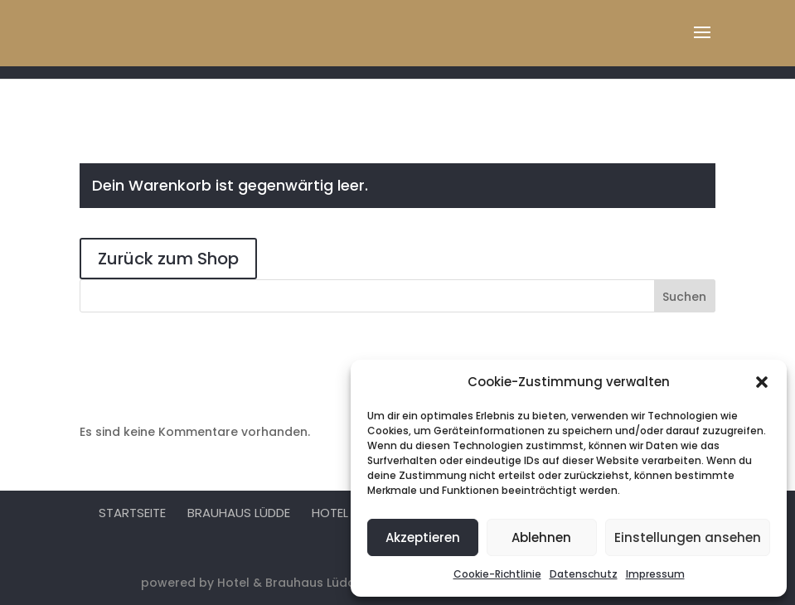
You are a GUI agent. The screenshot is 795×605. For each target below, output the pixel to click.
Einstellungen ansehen (687, 537)
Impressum (655, 574)
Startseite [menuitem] (132, 512)
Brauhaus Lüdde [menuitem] (238, 512)
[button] (762, 382)
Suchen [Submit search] (684, 296)
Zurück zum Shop (168, 258)
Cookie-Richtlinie (497, 574)
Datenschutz (584, 574)
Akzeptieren (422, 537)
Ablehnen (541, 537)
